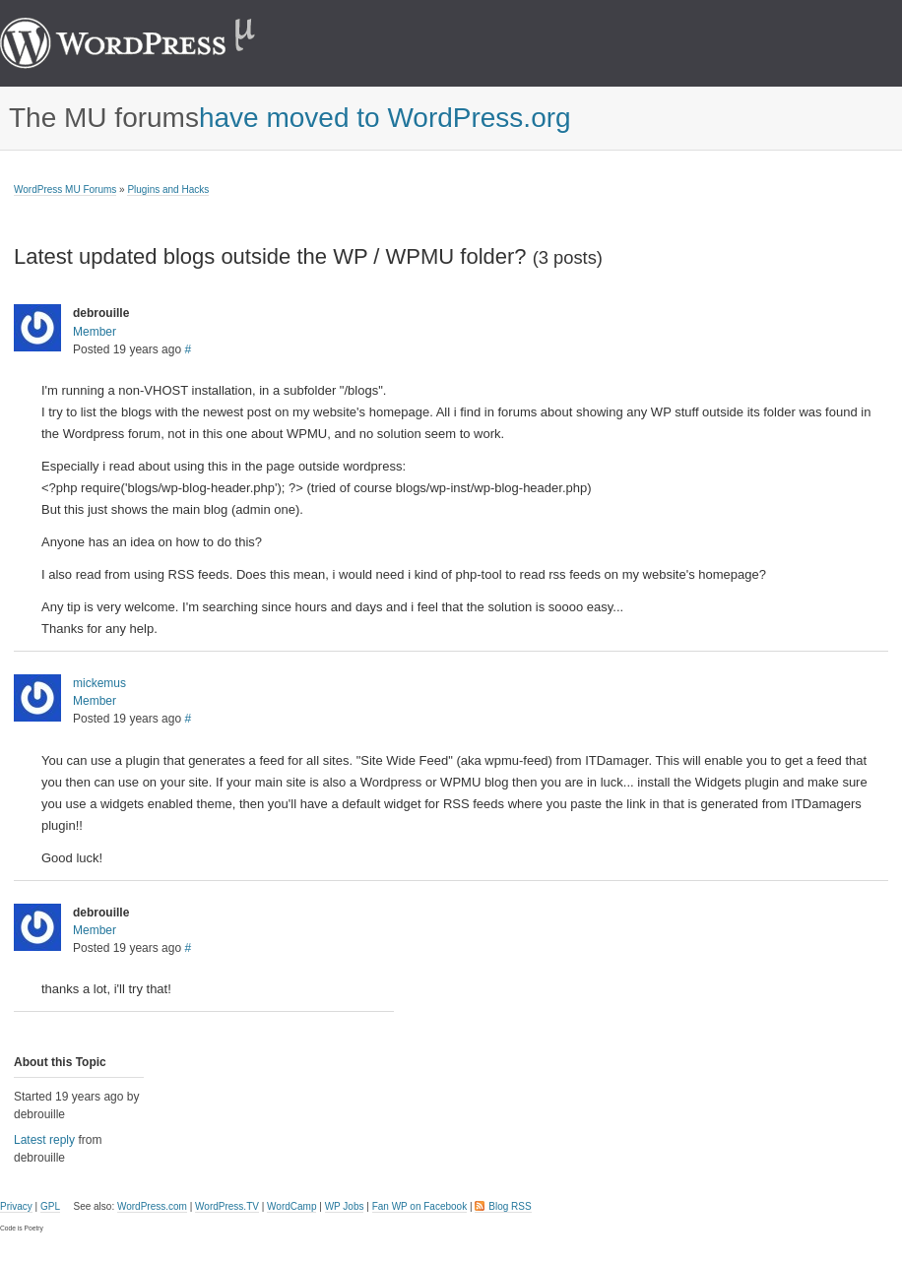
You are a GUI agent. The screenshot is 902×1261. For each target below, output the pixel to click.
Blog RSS (509, 1206)
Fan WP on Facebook (420, 1206)
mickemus (99, 683)
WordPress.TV (227, 1206)
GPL (50, 1206)
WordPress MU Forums (65, 189)
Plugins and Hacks (168, 189)
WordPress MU (148, 43)
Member (94, 332)
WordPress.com (152, 1206)
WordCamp (291, 1206)
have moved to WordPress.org (385, 118)
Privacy (16, 1206)
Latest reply (44, 1140)
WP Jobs (344, 1206)
